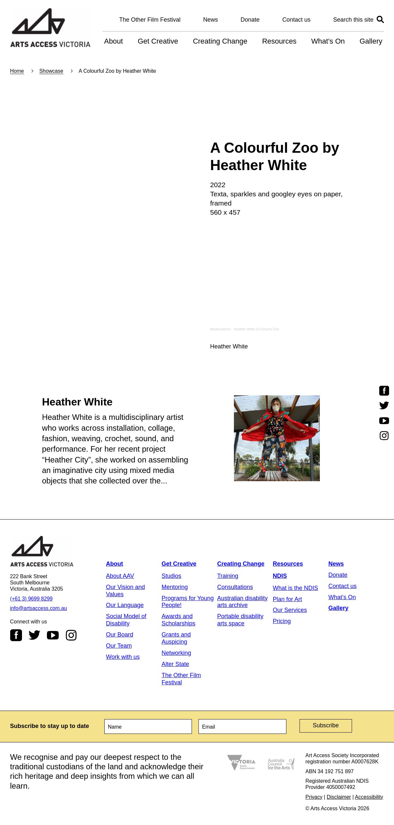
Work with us (123, 657)
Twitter (34, 635)
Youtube (53, 635)
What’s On (328, 41)
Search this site (353, 19)
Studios (171, 576)
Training (227, 576)
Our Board (119, 634)
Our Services (290, 610)
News (210, 19)
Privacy (313, 797)
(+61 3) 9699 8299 (31, 598)
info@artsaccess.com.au (38, 608)
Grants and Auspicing (176, 638)
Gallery (371, 41)
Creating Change (220, 41)
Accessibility (369, 797)
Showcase (51, 71)
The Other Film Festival (149, 19)
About (113, 41)
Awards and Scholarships (179, 620)
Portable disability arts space (240, 620)
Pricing (282, 621)
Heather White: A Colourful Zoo (256, 329)
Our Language (125, 605)
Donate (249, 19)
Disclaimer (339, 797)
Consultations (235, 587)
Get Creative (158, 41)
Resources (279, 41)
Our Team (119, 645)
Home (17, 71)
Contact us (296, 19)
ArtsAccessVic (220, 329)
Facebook (16, 635)
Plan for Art (287, 599)
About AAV (120, 576)
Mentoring (175, 587)
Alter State (175, 664)
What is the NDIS (295, 588)
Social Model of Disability (126, 620)
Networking (176, 653)
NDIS (280, 576)
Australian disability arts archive (242, 602)
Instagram (71, 635)
